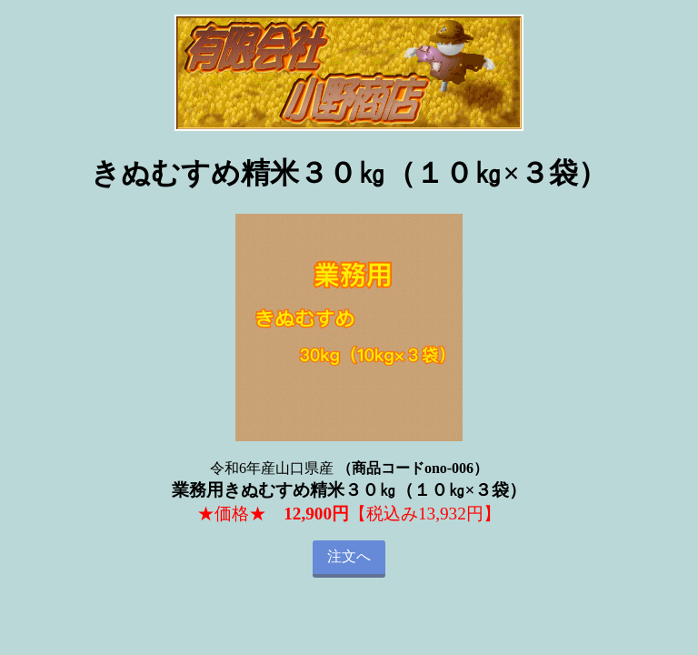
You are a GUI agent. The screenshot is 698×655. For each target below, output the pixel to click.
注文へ (349, 556)
